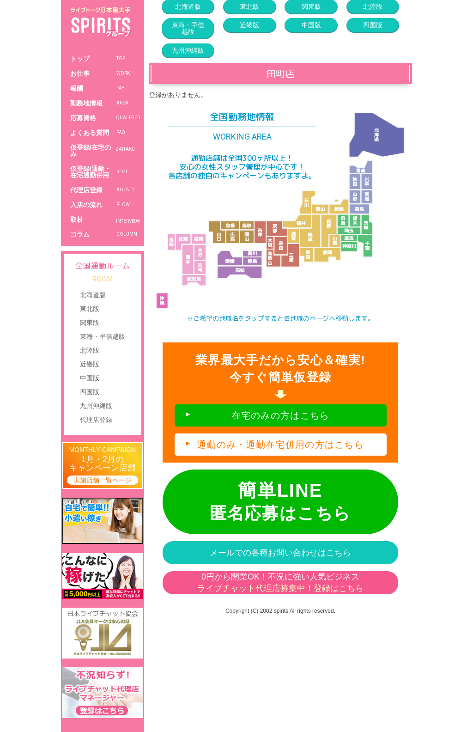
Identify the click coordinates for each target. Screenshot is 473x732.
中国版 (89, 378)
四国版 (89, 392)
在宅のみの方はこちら (280, 415)
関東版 (89, 322)
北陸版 (89, 350)
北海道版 (93, 295)
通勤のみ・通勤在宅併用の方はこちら (280, 444)
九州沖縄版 (96, 405)
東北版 (89, 308)
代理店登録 (96, 419)
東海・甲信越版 (102, 336)
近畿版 (89, 364)
